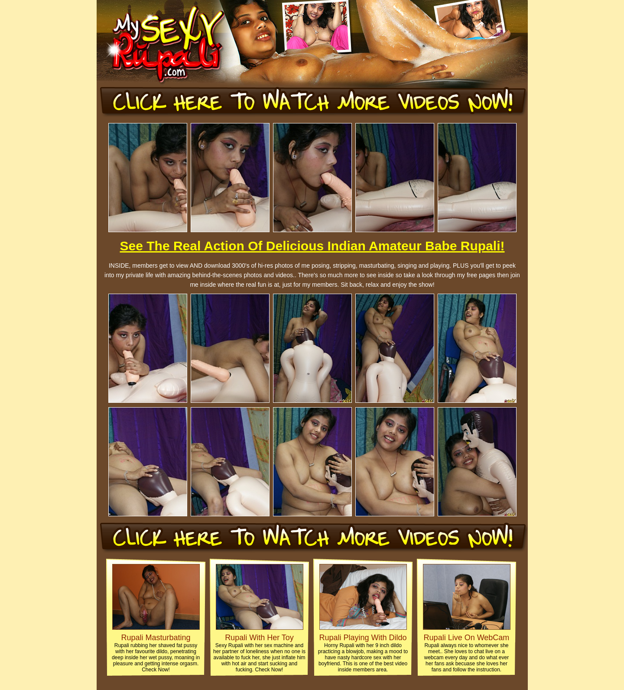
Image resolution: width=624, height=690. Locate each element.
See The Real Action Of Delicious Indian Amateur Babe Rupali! (312, 246)
